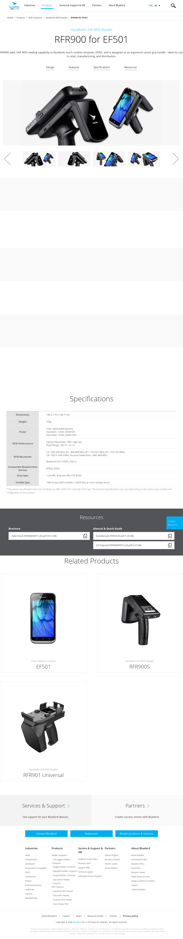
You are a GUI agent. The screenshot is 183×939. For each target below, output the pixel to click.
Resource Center (95, 915)
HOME (10, 17)
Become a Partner (112, 859)
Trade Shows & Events (140, 876)
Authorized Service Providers (90, 876)
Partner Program (111, 855)
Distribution (30, 863)
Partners (110, 848)
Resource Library (138, 872)
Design (50, 67)
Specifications (101, 67)
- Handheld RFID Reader (62, 891)
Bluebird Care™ (84, 863)
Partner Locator (111, 863)
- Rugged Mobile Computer (64, 866)
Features (74, 67)
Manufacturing (31, 898)
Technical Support (85, 872)
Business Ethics (137, 863)
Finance (28, 881)
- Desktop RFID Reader (62, 899)
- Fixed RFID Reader (60, 895)
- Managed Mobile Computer (64, 871)
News (78, 915)
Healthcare (29, 889)
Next (175, 159)
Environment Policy (139, 859)
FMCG (27, 872)
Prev (7, 159)
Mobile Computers (59, 855)
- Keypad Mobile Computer (64, 875)
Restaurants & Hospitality (35, 868)
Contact (113, 915)
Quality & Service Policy (87, 859)
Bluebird (77, 922)
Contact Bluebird (138, 889)
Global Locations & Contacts (143, 881)
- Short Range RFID (60, 904)
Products (21, 17)
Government (30, 876)
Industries (31, 848)
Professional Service (33, 885)
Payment (28, 893)
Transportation (31, 859)
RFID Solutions (35, 17)
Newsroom (135, 868)
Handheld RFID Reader (56, 17)
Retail (27, 855)
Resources (130, 67)
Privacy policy (130, 915)
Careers (134, 885)
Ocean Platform (111, 868)
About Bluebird (140, 848)
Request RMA (83, 867)
